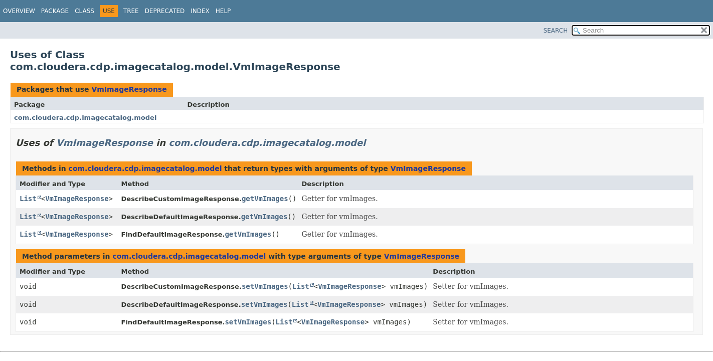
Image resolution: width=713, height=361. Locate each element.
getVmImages (265, 199)
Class (84, 11)
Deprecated (165, 11)
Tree (131, 11)
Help (223, 11)
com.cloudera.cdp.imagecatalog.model (85, 117)
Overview (19, 11)
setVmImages (265, 286)
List (28, 199)
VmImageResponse (128, 89)
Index (200, 11)
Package (55, 11)
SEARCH (556, 30)
